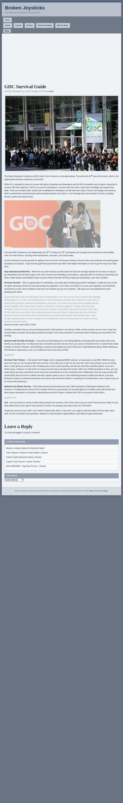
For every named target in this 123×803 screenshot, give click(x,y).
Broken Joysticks (25, 7)
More (7, 31)
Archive (29, 25)
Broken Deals (62, 25)
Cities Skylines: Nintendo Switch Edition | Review (27, 453)
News (51, 91)
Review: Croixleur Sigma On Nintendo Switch (25, 448)
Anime (7, 25)
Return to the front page (98, 491)
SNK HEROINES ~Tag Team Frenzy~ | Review (26, 466)
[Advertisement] (61, 57)
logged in (19, 432)
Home (7, 20)
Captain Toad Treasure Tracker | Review (23, 462)
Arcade (18, 25)
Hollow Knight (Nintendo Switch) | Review (23, 457)
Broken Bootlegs (45, 25)
